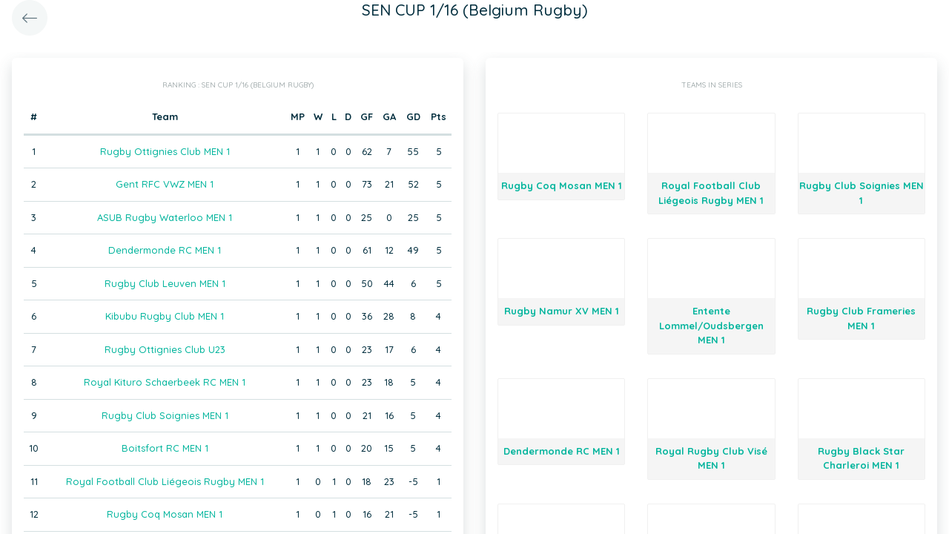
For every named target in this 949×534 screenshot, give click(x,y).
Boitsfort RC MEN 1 (165, 448)
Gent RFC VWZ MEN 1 (165, 184)
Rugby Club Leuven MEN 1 (165, 283)
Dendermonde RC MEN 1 (164, 250)
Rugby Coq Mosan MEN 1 (164, 514)
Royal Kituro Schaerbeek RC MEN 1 (164, 382)
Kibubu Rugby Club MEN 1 (164, 316)
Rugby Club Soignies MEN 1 (165, 415)
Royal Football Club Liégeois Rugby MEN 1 (165, 481)
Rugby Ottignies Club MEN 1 (165, 151)
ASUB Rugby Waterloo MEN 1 (164, 217)
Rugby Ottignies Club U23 (165, 349)
